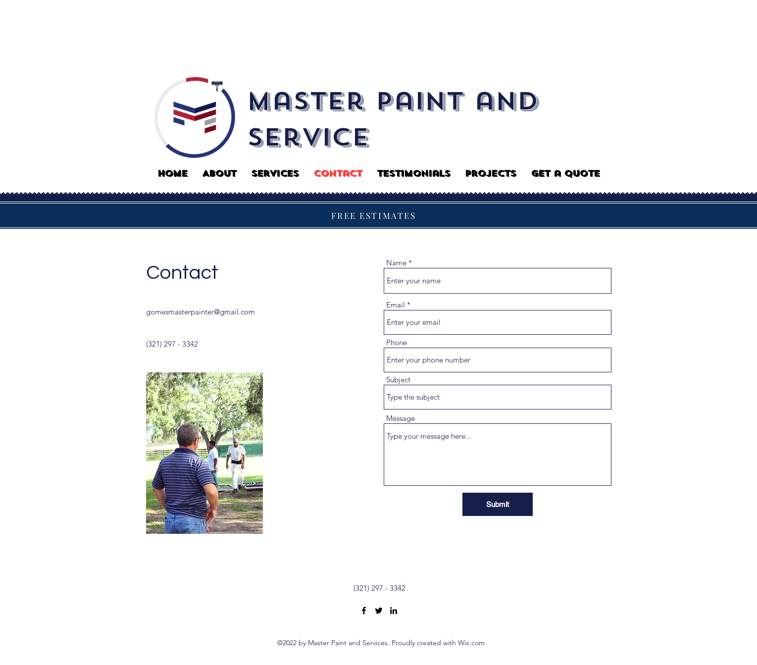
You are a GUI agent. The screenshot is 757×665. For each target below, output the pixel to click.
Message (400, 418)
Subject (398, 379)
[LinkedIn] (394, 610)
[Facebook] (364, 610)
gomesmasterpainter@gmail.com (200, 311)
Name (396, 262)
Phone (396, 342)
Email (395, 304)
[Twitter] (379, 610)
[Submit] (497, 504)
